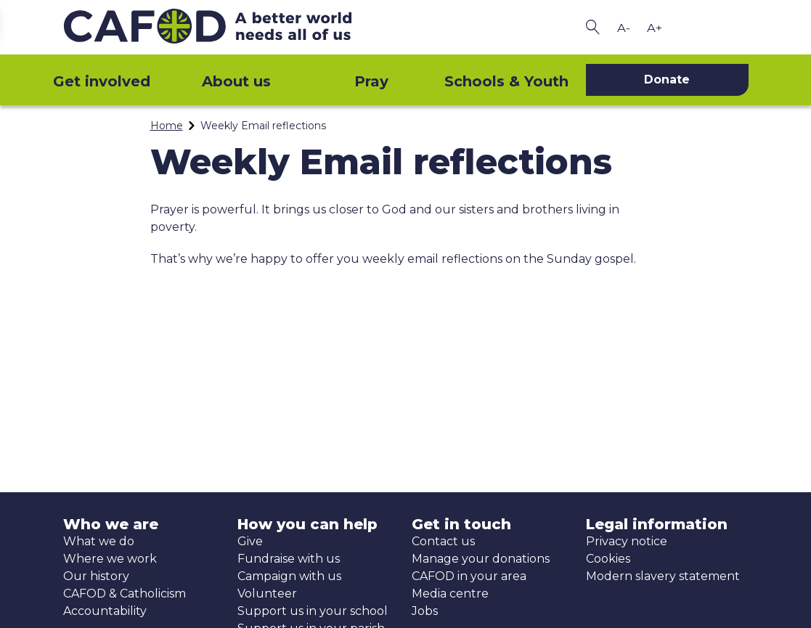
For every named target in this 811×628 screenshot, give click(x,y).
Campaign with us (289, 576)
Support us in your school (312, 611)
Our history (96, 576)
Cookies (608, 559)
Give (250, 541)
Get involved (101, 81)
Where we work (110, 559)
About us (236, 81)
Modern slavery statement (663, 576)
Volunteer (267, 593)
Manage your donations (481, 559)
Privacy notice (626, 541)
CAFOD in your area (469, 576)
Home (166, 125)
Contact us (443, 541)
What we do (98, 541)
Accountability (105, 611)
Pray (371, 81)
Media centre (450, 593)
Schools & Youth (506, 81)
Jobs (425, 611)
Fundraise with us (288, 559)
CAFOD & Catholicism (124, 593)
